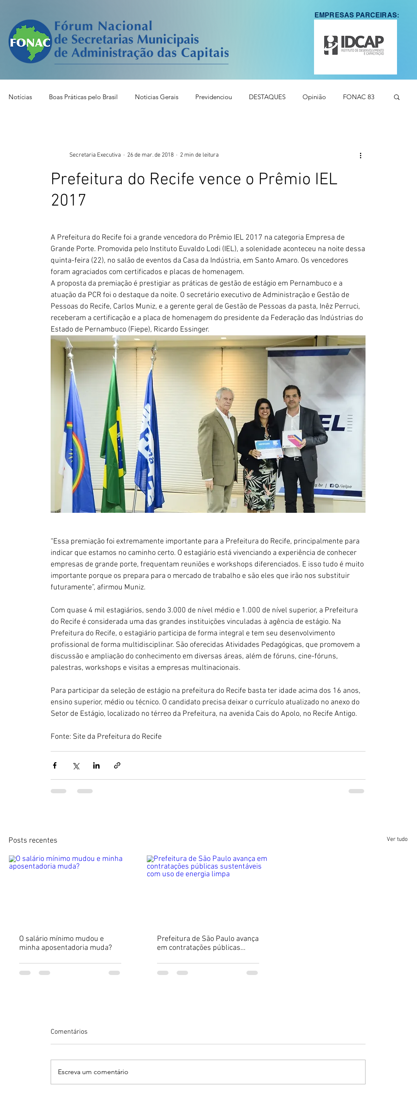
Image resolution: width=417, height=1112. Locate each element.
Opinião (314, 97)
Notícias (20, 97)
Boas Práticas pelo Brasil (83, 97)
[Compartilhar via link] (117, 765)
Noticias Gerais (156, 97)
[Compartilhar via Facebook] (55, 765)
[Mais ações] (360, 155)
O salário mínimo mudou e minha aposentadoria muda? (65, 943)
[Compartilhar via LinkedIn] (96, 765)
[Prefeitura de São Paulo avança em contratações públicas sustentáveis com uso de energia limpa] (208, 889)
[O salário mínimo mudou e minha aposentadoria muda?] (70, 889)
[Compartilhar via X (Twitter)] (75, 765)
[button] (355, 47)
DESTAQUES (267, 97)
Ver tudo (397, 839)
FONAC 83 (358, 97)
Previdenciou (213, 97)
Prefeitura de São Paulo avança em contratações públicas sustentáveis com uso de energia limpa (208, 943)
